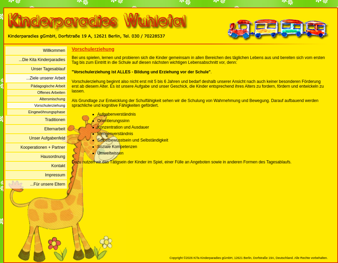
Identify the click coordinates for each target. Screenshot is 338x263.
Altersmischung (52, 99)
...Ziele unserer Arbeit (45, 78)
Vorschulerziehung (49, 105)
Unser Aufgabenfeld (47, 138)
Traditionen (55, 119)
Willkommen (54, 50)
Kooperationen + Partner (42, 147)
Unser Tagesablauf (48, 69)
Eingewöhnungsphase (46, 112)
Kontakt (58, 165)
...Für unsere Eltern (47, 184)
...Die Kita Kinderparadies (42, 59)
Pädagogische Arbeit (48, 86)
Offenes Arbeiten (51, 92)
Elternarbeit (54, 129)
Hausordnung (53, 156)
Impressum (55, 175)
